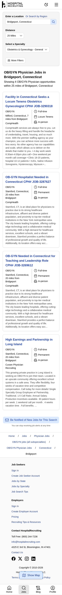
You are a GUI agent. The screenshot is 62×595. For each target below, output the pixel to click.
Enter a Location (14, 16)
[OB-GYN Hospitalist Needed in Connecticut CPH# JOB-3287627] (31, 209)
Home (12, 436)
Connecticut (45, 448)
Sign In (15, 470)
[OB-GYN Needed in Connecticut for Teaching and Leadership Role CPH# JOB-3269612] (31, 291)
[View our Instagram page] (27, 559)
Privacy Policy (43, 577)
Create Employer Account (25, 511)
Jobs (24, 436)
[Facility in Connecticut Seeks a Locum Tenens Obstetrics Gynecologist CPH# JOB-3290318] (31, 130)
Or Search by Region (36, 16)
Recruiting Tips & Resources (26, 522)
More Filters (15, 60)
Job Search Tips (20, 491)
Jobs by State (19, 481)
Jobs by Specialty (21, 486)
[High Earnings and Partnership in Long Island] (31, 372)
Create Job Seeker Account (26, 475)
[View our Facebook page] (14, 559)
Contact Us (17, 552)
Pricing (15, 516)
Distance (10, 30)
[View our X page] (20, 559)
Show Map (31, 575)
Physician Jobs (41, 436)
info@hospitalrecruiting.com (26, 542)
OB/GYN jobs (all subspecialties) (29, 442)
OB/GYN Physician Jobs (19, 448)
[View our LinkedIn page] (33, 559)
